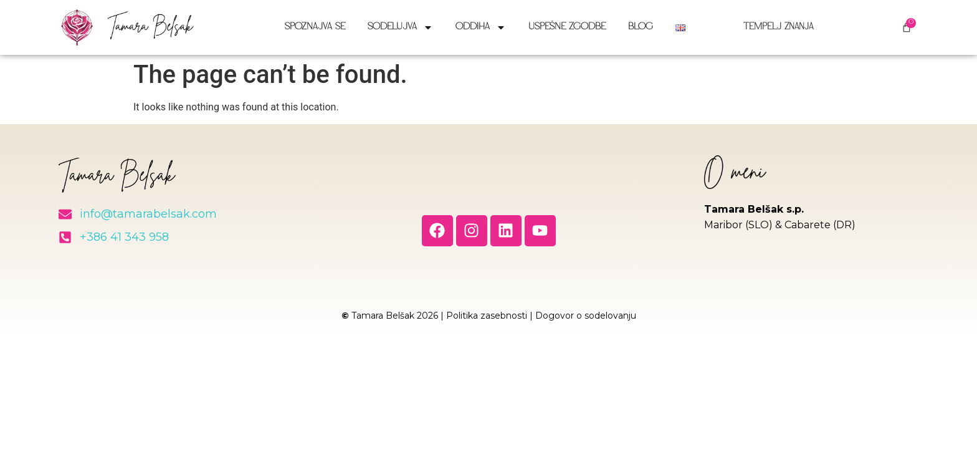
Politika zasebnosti (486, 315)
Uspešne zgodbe (567, 27)
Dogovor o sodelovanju (585, 315)
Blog (640, 27)
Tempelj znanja (773, 27)
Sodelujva (400, 27)
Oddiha (480, 27)
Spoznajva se (315, 27)
